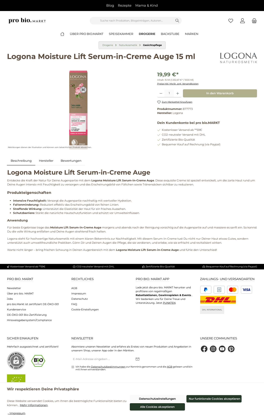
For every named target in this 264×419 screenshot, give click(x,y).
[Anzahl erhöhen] (177, 93)
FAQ (74, 304)
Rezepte (124, 5)
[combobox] (131, 20)
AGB (74, 288)
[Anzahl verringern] (161, 93)
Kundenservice (16, 309)
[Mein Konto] (242, 20)
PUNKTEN (169, 303)
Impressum (78, 293)
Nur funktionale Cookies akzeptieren (214, 398)
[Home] (65, 34)
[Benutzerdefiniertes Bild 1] (206, 290)
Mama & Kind (146, 5)
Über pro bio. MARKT (20, 293)
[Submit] (137, 359)
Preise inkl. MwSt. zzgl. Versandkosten (178, 83)
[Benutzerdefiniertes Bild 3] (239, 290)
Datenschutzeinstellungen (157, 398)
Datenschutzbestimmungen (108, 366)
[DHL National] (218, 300)
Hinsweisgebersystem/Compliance (29, 320)
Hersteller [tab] (46, 160)
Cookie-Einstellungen (85, 309)
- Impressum (16, 413)
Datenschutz (79, 298)
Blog (110, 5)
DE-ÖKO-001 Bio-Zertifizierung (27, 314)
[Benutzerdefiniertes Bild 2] (219, 290)
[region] (78, 110)
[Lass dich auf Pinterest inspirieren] (231, 349)
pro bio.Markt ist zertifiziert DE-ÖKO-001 (33, 304)
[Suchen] (177, 20)
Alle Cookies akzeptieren (157, 407)
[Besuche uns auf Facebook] (204, 349)
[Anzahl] (169, 93)
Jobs (10, 298)
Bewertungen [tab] (71, 160)
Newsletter (14, 288)
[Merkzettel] (231, 20)
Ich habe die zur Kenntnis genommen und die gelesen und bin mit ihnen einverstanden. (134, 368)
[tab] (21, 160)
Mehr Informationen (34, 405)
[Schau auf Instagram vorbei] (213, 349)
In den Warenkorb (220, 93)
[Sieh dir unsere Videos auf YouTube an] (222, 349)
